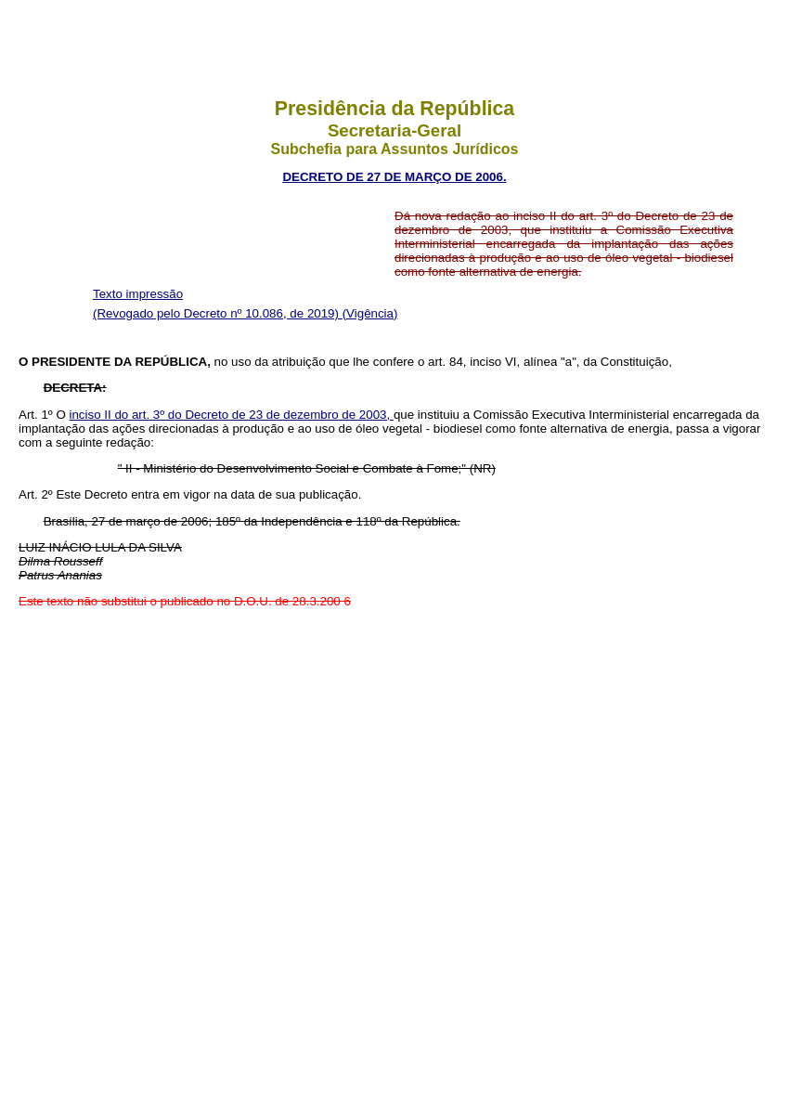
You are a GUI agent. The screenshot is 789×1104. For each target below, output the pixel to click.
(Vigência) (370, 313)
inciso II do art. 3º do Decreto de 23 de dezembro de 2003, (232, 415)
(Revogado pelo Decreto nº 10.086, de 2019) (218, 313)
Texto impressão (138, 294)
